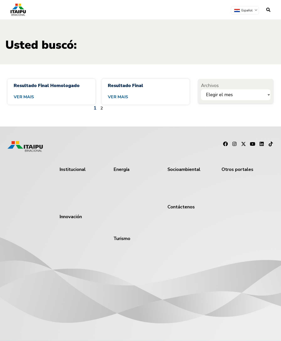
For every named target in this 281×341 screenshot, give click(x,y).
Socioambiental (184, 169)
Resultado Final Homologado (47, 85)
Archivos (210, 85)
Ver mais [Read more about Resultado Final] (118, 97)
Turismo (121, 238)
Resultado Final (125, 85)
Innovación (70, 217)
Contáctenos (181, 207)
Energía (121, 169)
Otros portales (237, 169)
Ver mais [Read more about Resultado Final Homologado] (24, 97)
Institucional (72, 169)
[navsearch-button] (268, 10)
